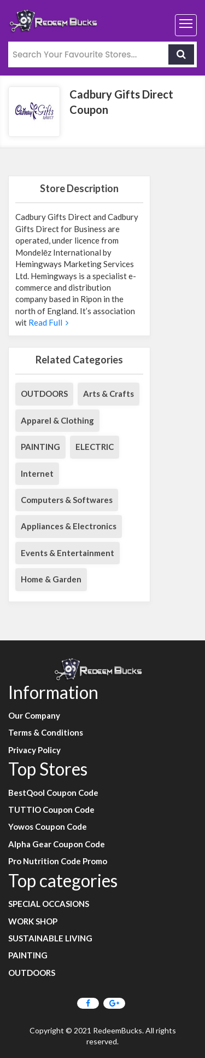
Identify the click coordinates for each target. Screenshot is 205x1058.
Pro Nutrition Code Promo (57, 861)
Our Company (34, 715)
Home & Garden (51, 579)
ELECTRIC (94, 447)
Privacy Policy (34, 750)
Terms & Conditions (45, 732)
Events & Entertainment (67, 553)
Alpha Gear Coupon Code (56, 844)
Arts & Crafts (108, 393)
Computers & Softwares (67, 500)
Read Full (47, 322)
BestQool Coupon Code (53, 792)
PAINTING (40, 447)
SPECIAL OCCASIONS (48, 904)
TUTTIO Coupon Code (51, 809)
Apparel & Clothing (57, 420)
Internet (37, 473)
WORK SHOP (32, 921)
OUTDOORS (44, 393)
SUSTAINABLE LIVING (50, 938)
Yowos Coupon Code (47, 826)
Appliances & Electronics (68, 526)
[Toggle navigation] (186, 25)
